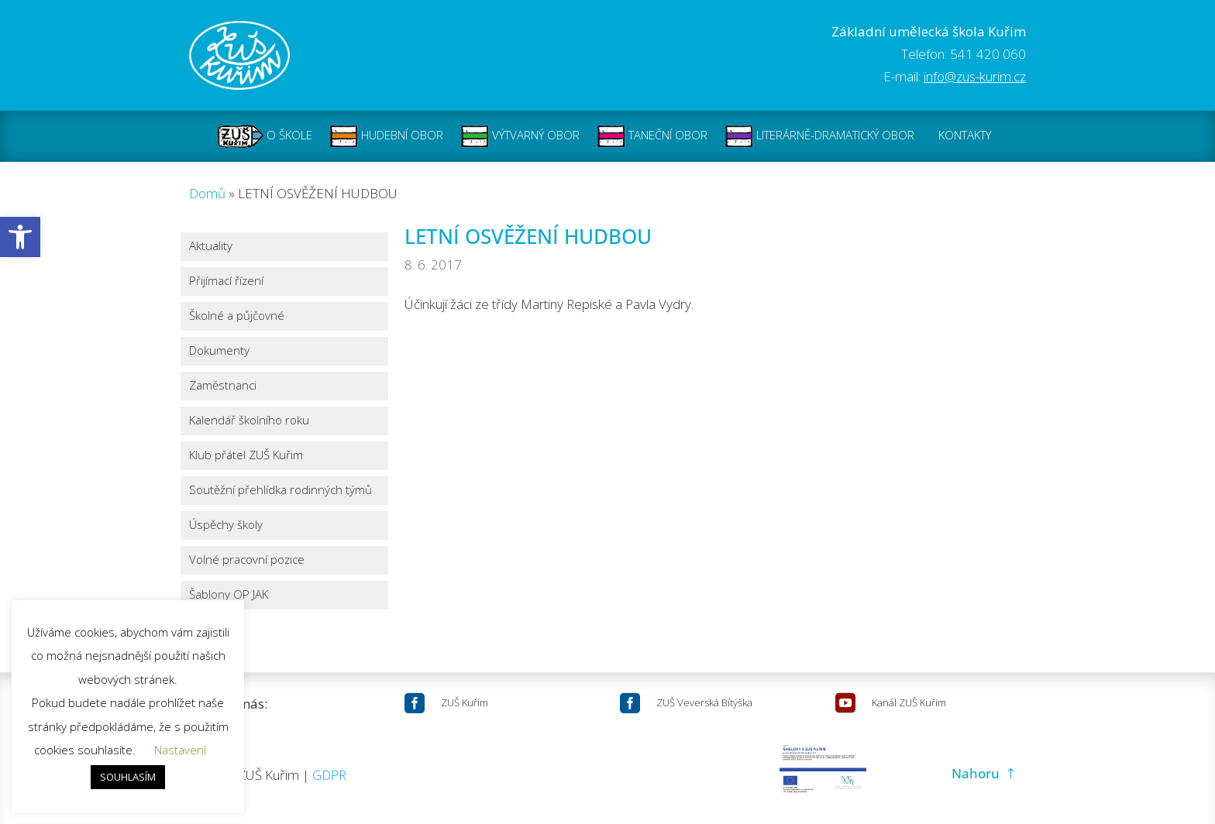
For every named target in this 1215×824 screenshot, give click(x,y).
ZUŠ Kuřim (464, 702)
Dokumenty (219, 351)
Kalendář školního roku (249, 420)
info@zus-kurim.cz (975, 76)
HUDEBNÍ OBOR (386, 136)
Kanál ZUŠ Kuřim (909, 702)
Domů (207, 193)
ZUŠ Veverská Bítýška (704, 702)
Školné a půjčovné (236, 316)
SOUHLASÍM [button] (128, 777)
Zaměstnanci (222, 386)
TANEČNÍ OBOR (652, 136)
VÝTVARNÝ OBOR (520, 136)
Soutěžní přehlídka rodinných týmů (280, 490)
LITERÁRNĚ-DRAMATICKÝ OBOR (819, 136)
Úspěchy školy (226, 525)
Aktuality (210, 246)
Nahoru (976, 773)
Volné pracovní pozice (247, 560)
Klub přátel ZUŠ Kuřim (246, 455)
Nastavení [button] (180, 749)
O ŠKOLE (265, 136)
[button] (20, 237)
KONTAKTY (964, 136)
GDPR (329, 775)
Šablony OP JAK (228, 595)
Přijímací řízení (226, 281)
